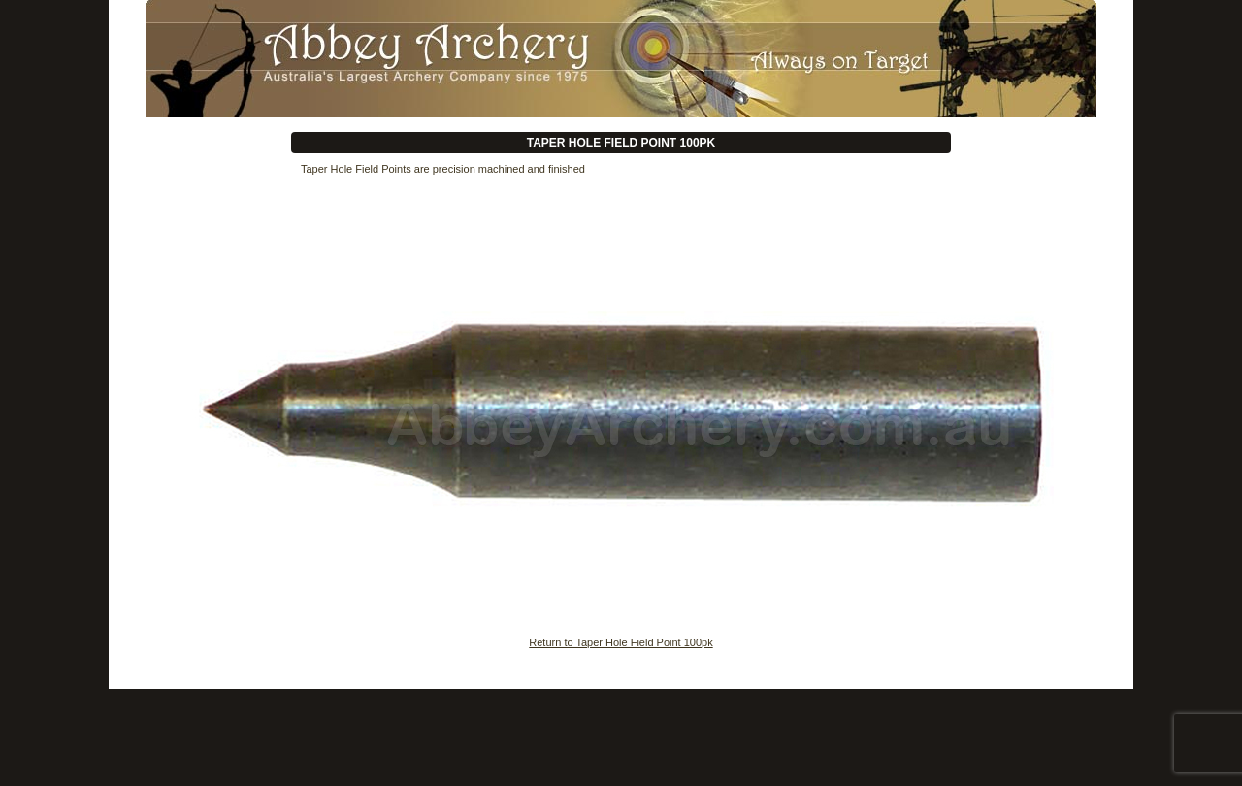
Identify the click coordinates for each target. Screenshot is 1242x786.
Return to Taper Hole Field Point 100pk (620, 642)
